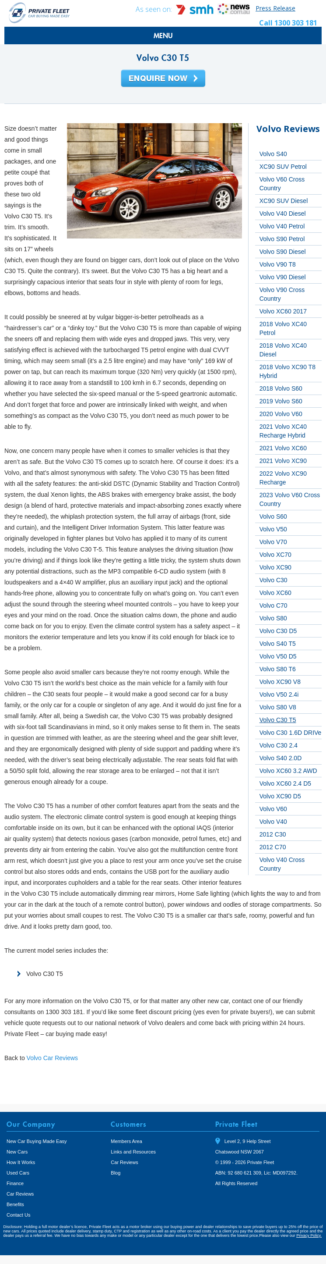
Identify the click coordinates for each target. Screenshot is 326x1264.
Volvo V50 (273, 529)
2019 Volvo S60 (280, 401)
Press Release (275, 8)
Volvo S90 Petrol (282, 238)
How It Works (21, 1162)
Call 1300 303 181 (288, 23)
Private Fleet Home (39, 12)
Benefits (15, 1204)
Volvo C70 (273, 605)
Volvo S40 (273, 153)
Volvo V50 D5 (278, 656)
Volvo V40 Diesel (282, 213)
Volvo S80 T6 (277, 669)
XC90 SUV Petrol (283, 166)
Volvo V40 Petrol (282, 226)
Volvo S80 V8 (277, 707)
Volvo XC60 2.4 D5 (285, 783)
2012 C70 (272, 847)
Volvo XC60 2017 (283, 311)
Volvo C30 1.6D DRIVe (290, 732)
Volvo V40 (273, 821)
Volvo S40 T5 (277, 643)
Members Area (126, 1141)
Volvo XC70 (275, 554)
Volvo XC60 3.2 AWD (288, 770)
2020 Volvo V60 (280, 413)
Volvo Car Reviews (52, 1057)
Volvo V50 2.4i (279, 694)
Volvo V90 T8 (277, 264)
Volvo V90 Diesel (282, 277)
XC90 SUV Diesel (283, 200)
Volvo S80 (273, 618)
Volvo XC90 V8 (280, 681)
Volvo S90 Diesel (282, 251)
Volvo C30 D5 (278, 630)
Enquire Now (163, 79)
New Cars (17, 1151)
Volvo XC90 (275, 567)
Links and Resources (133, 1151)
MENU (163, 35)
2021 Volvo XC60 (283, 448)
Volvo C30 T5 (277, 719)
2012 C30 (272, 834)
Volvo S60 (273, 516)
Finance (15, 1183)
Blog (115, 1172)
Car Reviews (20, 1193)
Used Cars (18, 1172)
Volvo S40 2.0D (280, 758)
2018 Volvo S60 (280, 388)
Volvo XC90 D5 (280, 796)
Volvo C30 (273, 580)
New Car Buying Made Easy (37, 1141)
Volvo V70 (273, 541)
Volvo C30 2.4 (278, 745)
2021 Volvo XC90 (283, 460)
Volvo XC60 (275, 592)
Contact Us (18, 1215)
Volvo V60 (273, 808)
